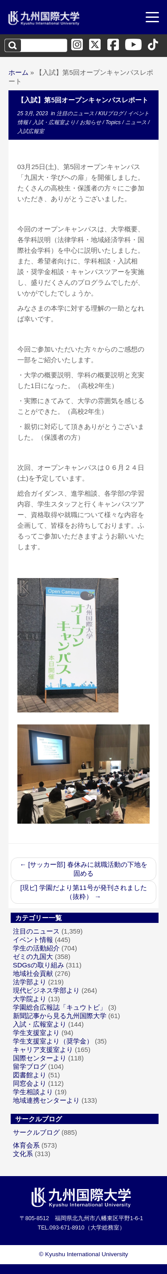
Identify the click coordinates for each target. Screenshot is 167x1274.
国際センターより (39, 1058)
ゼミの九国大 (33, 956)
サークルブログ (36, 1132)
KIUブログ (111, 113)
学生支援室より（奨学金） (53, 1041)
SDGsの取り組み (38, 965)
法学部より (29, 982)
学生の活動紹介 (36, 948)
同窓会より (29, 1083)
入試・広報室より (55, 122)
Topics (114, 122)
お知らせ (91, 122)
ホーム (18, 72)
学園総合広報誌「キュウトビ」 (59, 1007)
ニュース (136, 122)
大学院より (29, 999)
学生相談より (33, 1092)
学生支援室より (36, 1032)
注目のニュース (76, 113)
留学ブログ (29, 1066)
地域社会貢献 (33, 973)
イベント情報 (33, 939)
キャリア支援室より (43, 1049)
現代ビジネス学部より (46, 990)
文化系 (23, 1153)
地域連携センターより (46, 1100)
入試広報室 (30, 131)
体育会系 (26, 1145)
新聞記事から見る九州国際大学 (59, 1015)
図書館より (29, 1075)
